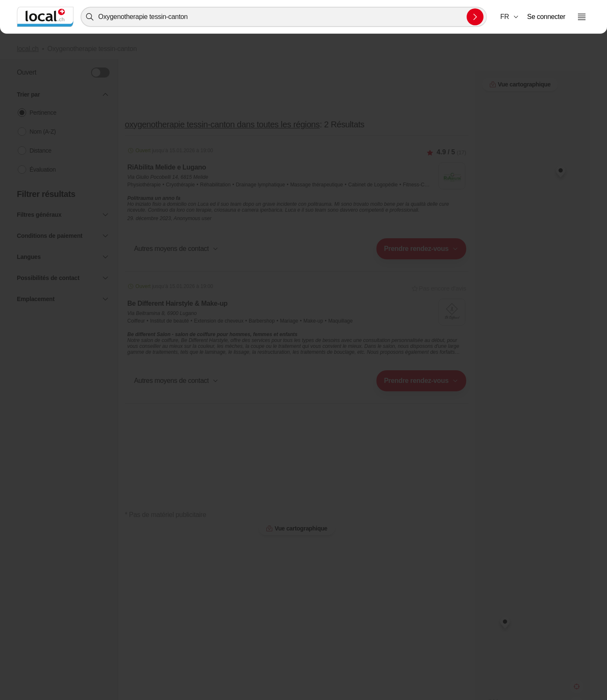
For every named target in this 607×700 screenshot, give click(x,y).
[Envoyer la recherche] (475, 16)
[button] (510, 16)
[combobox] (284, 17)
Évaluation (43, 169)
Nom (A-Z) (43, 131)
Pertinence (43, 112)
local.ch (28, 48)
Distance (40, 150)
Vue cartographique (296, 528)
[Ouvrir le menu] (581, 16)
